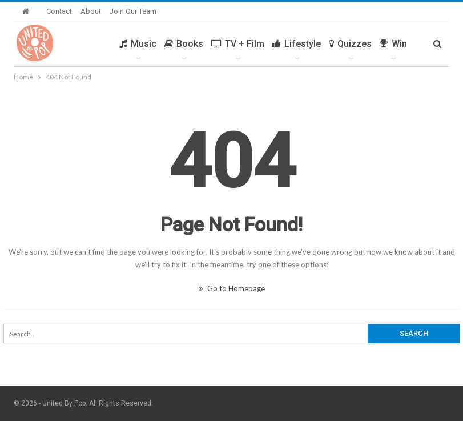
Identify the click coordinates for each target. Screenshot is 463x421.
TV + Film (237, 43)
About (90, 11)
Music (137, 43)
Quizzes (350, 43)
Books (183, 43)
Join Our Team (133, 11)
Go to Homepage (232, 288)
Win (393, 43)
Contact (59, 11)
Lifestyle (296, 43)
